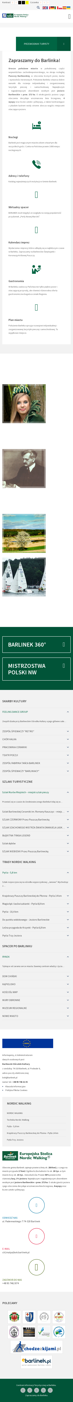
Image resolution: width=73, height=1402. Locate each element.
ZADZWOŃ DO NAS (12, 1279)
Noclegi (13, 137)
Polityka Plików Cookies (16, 1090)
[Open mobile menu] (69, 16)
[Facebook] (22, 1390)
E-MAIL (6, 1248)
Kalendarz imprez (19, 242)
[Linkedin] (29, 1390)
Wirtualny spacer (19, 207)
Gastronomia (16, 281)
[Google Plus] (50, 1390)
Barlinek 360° (36, 645)
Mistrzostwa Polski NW (36, 667)
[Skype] (36, 1390)
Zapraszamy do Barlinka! (34, 60)
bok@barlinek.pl (9, 1077)
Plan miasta (15, 320)
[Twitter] (43, 1390)
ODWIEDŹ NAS (10, 1217)
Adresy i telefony (19, 176)
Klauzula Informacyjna (15, 1086)
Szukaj (38, 7)
